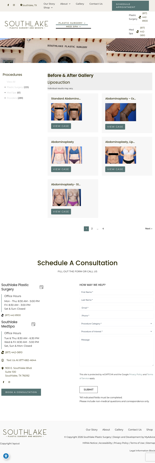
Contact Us (95, 3)
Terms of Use (137, 443)
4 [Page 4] (103, 230)
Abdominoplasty (62, 143)
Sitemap (150, 443)
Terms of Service (87, 378)
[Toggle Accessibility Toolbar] (6, 457)
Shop (47, 7)
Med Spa (11, 93)
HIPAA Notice (89, 443)
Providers (12, 98)
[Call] (144, 17)
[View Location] (21, 5)
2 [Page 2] (92, 230)
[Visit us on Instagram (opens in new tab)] (14, 5)
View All (11, 82)
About (65, 4)
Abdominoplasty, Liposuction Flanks (129, 143)
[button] (68, 4)
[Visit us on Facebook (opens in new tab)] (8, 5)
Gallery (79, 3)
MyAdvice (150, 437)
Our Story (49, 3)
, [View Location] (29, 5)
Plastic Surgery (15, 87)
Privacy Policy (137, 374)
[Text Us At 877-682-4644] (18, 360)
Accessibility (105, 443)
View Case (61, 126)
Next (148, 230)
